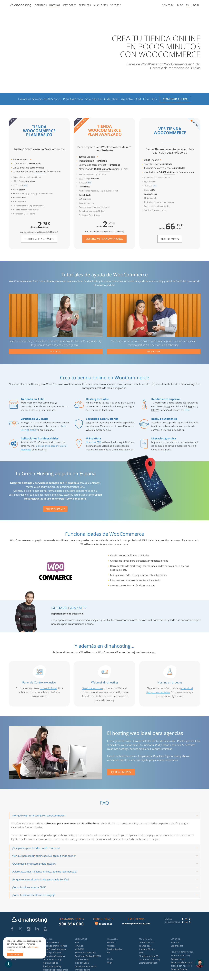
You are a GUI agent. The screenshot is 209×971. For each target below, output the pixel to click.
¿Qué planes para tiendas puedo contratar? (36, 848)
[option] (186, 918)
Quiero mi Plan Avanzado (104, 239)
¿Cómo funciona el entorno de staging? (33, 895)
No (186, 922)
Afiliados (111, 945)
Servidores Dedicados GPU (88, 956)
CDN (186, 410)
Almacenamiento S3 (148, 956)
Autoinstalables (50, 962)
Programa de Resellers (150, 756)
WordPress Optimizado (54, 949)
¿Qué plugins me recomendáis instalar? (34, 863)
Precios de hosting (52, 966)
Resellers (111, 942)
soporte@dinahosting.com (136, 923)
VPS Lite (79, 945)
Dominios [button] (41, 5)
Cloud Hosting (82, 959)
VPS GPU (79, 949)
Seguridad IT (177, 945)
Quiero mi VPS (170, 239)
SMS (141, 952)
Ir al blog (55, 351)
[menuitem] (40, 6)
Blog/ (109, 962)
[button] (195, 5)
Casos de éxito (178, 959)
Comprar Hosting (51, 942)
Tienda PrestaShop (52, 959)
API (108, 952)
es (187, 5)
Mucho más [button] (100, 5)
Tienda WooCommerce (54, 956)
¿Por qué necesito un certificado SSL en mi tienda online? (44, 855)
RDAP (14, 959)
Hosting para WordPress (55, 945)
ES (186, 918)
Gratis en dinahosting (149, 959)
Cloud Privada (82, 962)
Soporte (115, 5)
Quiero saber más (55, 509)
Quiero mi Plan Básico (39, 239)
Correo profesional (52, 952)
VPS (77, 942)
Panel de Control (179, 969)
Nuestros (93, 442)
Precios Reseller (114, 949)
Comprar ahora (175, 99)
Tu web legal (145, 945)
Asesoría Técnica (147, 949)
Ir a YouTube (153, 351)
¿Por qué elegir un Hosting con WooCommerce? (38, 815)
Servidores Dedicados (85, 952)
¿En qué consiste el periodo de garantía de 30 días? (40, 879)
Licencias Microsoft (148, 962)
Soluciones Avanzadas (86, 966)
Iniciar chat (103, 923)
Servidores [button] (69, 5)
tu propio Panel (48, 688)
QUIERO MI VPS (121, 772)
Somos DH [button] (168, 5)
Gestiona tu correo (92, 688)
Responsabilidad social (182, 962)
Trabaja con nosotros (181, 965)
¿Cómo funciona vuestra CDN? (29, 887)
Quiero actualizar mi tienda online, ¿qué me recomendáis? (44, 871)
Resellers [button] (85, 5)
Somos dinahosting (180, 955)
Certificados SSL (147, 942)
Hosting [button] (54, 5)
